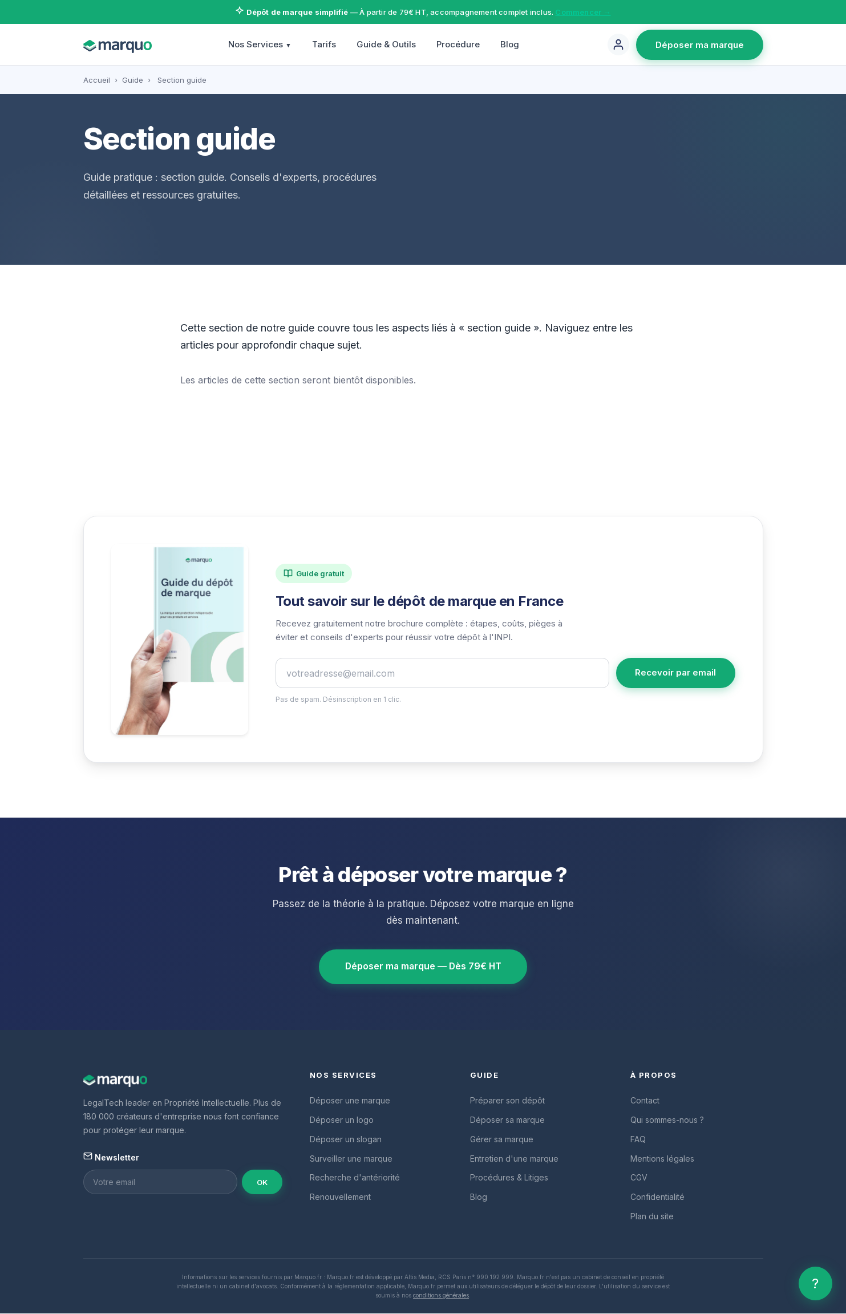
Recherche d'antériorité (355, 1178)
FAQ (638, 1140)
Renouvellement (340, 1197)
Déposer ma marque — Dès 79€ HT (423, 967)
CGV (638, 1178)
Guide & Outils (386, 44)
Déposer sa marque (507, 1120)
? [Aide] (815, 1283)
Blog (509, 44)
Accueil (96, 79)
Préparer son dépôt (507, 1101)
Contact (644, 1101)
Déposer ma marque (699, 44)
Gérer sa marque (501, 1140)
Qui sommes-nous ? (667, 1120)
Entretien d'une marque (514, 1158)
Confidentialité (657, 1197)
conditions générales (441, 1295)
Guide (132, 79)
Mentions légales (662, 1158)
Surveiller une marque (351, 1158)
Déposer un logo (342, 1120)
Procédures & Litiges (509, 1178)
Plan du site (652, 1217)
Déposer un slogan (346, 1140)
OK (262, 1182)
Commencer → (582, 12)
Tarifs (324, 44)
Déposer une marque (350, 1101)
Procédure (458, 44)
